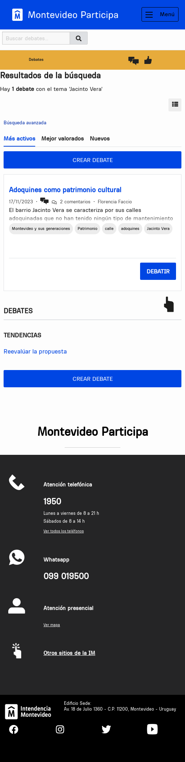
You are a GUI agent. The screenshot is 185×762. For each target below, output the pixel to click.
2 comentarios (75, 201)
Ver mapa (51, 625)
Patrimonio (87, 228)
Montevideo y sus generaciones (41, 228)
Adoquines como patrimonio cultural (65, 189)
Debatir (158, 271)
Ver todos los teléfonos (63, 531)
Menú (160, 14)
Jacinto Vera (158, 228)
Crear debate (93, 159)
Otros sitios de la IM (69, 653)
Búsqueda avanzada (25, 122)
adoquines (130, 228)
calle (109, 228)
